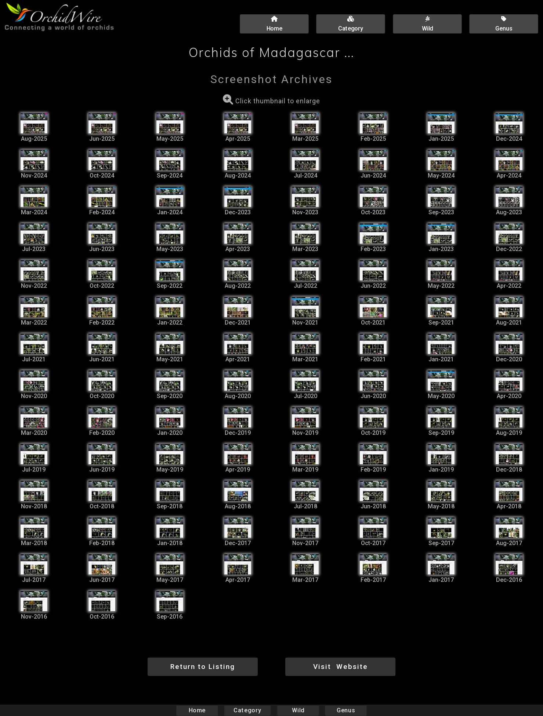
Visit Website (340, 666)
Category (247, 710)
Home (197, 710)
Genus (346, 710)
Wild (298, 710)
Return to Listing (202, 666)
